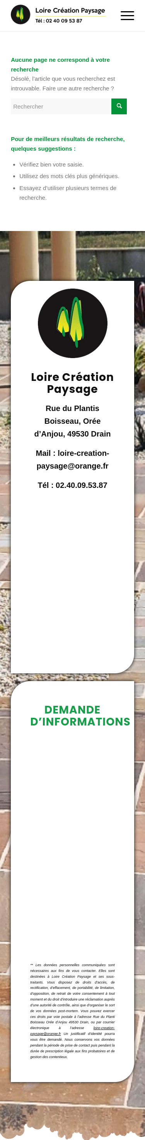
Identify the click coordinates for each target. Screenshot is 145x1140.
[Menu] (123, 15)
